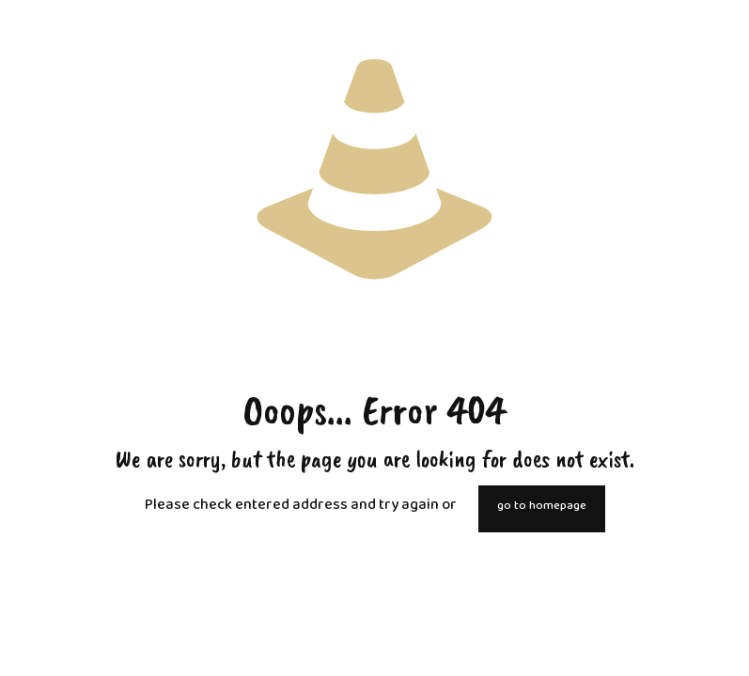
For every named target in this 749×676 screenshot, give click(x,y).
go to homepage (541, 509)
